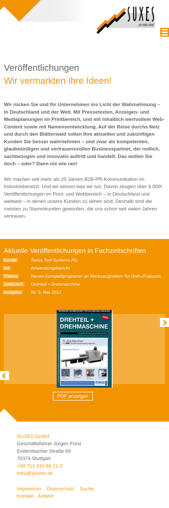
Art (7, 268)
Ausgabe (12, 292)
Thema (11, 276)
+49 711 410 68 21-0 (40, 466)
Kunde (10, 260)
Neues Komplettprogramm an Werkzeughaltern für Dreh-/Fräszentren (99, 276)
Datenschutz (60, 488)
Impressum (29, 488)
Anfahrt (45, 496)
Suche (87, 488)
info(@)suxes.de (35, 473)
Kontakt (25, 496)
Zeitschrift (13, 284)
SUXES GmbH (33, 436)
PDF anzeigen (72, 396)
